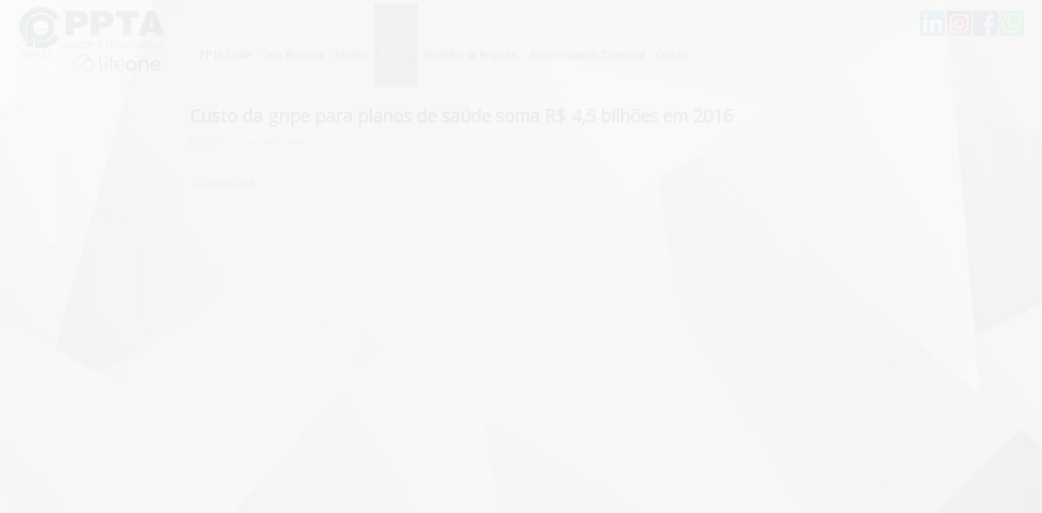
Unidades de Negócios (471, 54)
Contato (672, 54)
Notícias (396, 54)
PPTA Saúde (225, 54)
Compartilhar (225, 181)
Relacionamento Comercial (587, 54)
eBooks (351, 54)
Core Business (293, 54)
